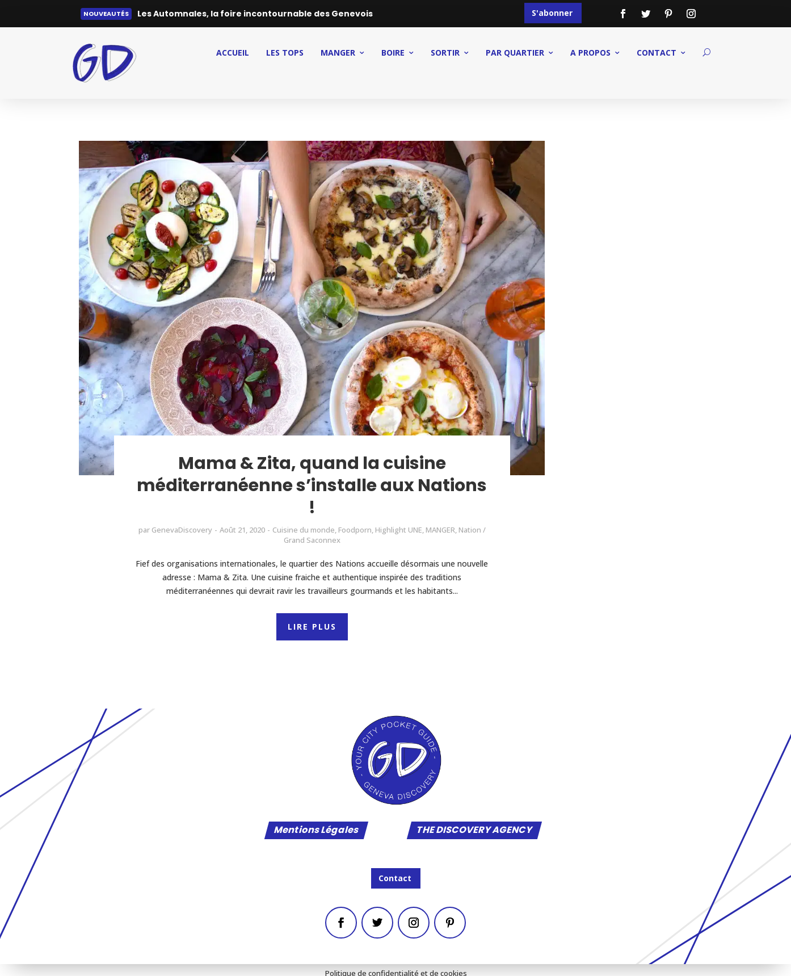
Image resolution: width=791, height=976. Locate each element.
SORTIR (445, 52)
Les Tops (285, 52)
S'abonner (552, 12)
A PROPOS (590, 52)
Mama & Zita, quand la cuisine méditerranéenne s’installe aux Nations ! (312, 485)
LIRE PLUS (312, 626)
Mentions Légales (316, 830)
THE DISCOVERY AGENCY (474, 830)
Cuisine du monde (303, 530)
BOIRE (393, 52)
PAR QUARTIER (515, 52)
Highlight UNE (398, 530)
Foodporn (355, 530)
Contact (394, 878)
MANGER (338, 52)
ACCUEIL (232, 52)
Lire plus (162, 16)
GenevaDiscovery (182, 530)
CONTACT (656, 52)
